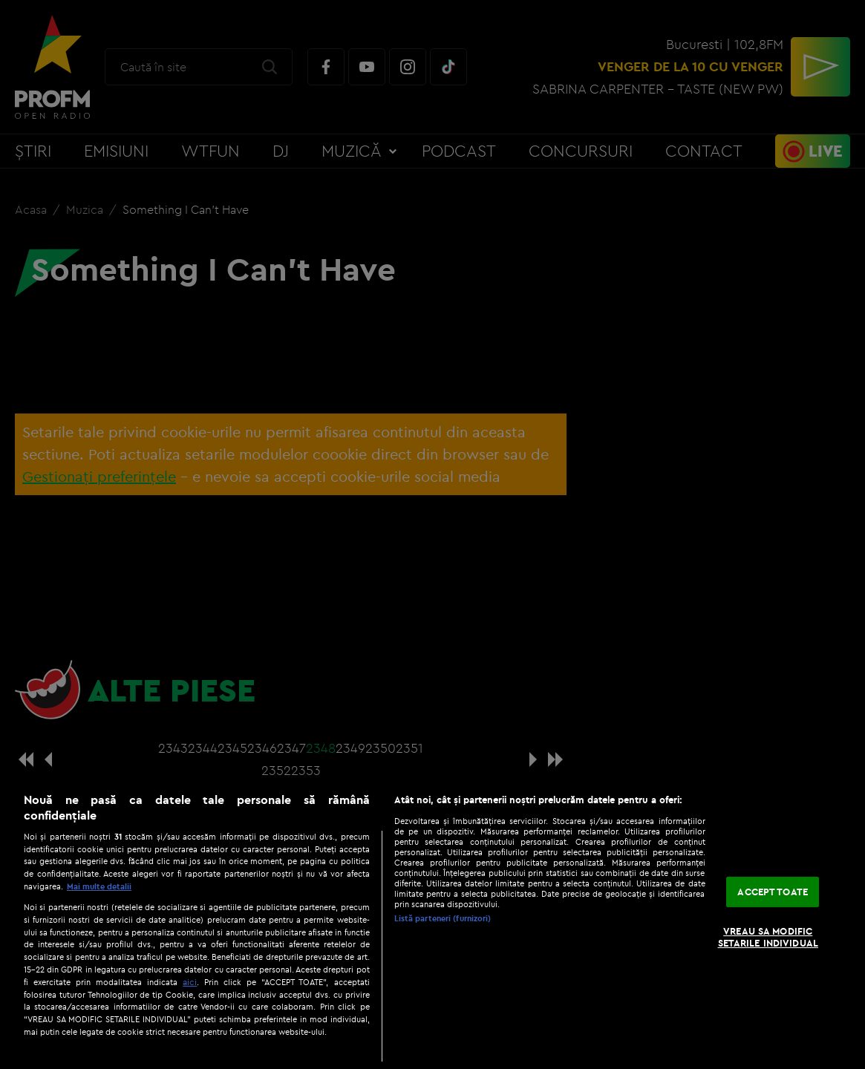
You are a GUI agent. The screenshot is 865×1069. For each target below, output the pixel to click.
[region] (432, 923)
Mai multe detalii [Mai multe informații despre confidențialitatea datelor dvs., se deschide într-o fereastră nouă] (99, 886)
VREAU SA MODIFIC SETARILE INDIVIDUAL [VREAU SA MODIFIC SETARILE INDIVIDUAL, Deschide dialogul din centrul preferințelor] (768, 937)
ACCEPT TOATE (772, 892)
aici (190, 981)
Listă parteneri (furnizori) (443, 918)
